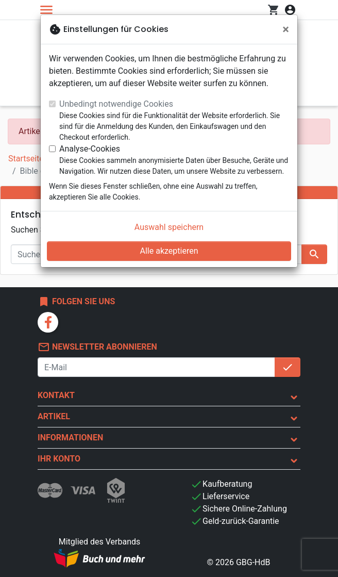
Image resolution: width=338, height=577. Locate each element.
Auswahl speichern (169, 227)
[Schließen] (285, 29)
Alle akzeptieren (169, 251)
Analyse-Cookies (89, 149)
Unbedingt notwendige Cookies (116, 104)
